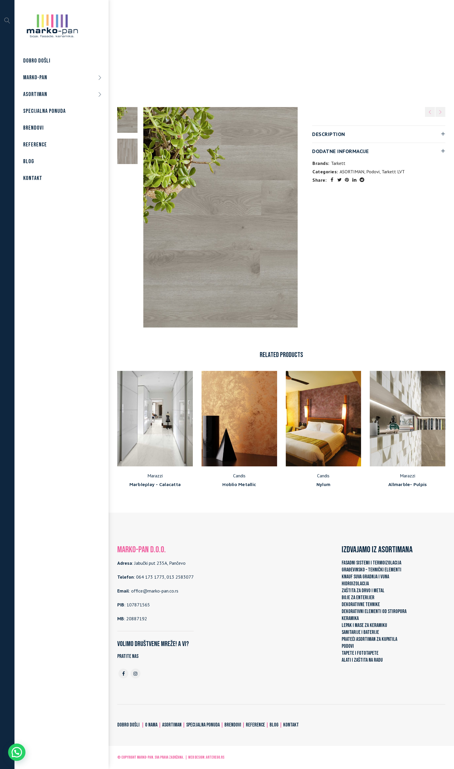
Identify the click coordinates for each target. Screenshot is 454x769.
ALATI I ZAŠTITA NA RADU (362, 660)
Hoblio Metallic (239, 484)
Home (189, 52)
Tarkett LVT (260, 52)
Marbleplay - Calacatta (155, 484)
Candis (239, 476)
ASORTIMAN (212, 52)
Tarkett (338, 163)
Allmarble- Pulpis (407, 484)
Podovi (237, 52)
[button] (16, 752)
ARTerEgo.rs (215, 757)
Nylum (323, 484)
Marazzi (155, 476)
